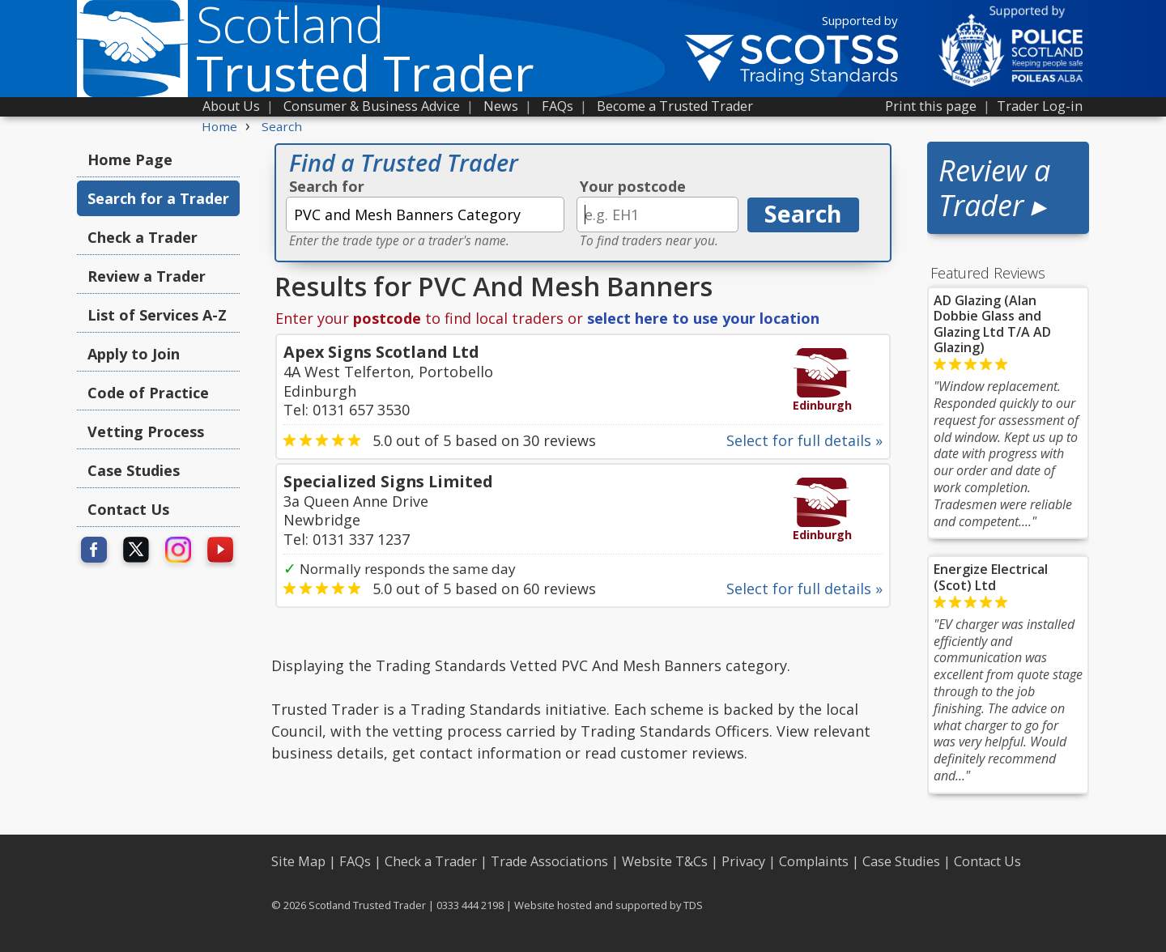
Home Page (129, 159)
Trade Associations (549, 861)
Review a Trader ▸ (994, 188)
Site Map (298, 861)
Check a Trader (142, 237)
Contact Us (128, 509)
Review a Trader (146, 276)
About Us (231, 106)
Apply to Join (133, 353)
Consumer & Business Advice (371, 106)
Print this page (931, 106)
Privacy (743, 861)
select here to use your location (703, 318)
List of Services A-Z (157, 315)
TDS (693, 905)
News (500, 106)
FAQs (557, 106)
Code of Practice (148, 392)
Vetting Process (145, 431)
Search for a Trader (158, 198)
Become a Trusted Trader (675, 106)
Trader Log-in (1040, 106)
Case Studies (133, 470)
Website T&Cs (665, 861)
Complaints (814, 861)
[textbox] (425, 214)
